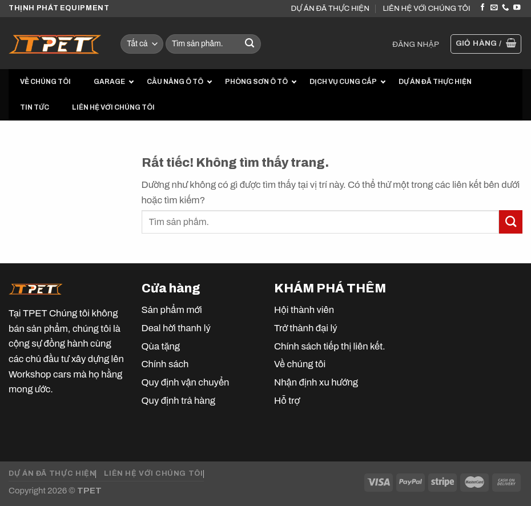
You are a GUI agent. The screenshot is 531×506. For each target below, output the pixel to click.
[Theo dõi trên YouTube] (516, 8)
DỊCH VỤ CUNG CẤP (343, 82)
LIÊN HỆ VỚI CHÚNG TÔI (426, 8)
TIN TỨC (34, 107)
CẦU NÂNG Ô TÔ (175, 82)
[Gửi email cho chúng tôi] (493, 8)
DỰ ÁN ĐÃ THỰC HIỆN (330, 8)
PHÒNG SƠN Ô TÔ (256, 82)
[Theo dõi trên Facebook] (482, 8)
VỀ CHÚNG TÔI (45, 82)
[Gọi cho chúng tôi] (505, 8)
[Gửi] (250, 44)
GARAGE (109, 82)
